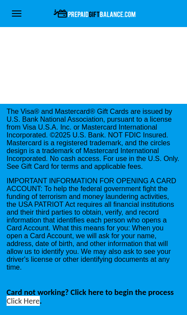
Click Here (23, 301)
